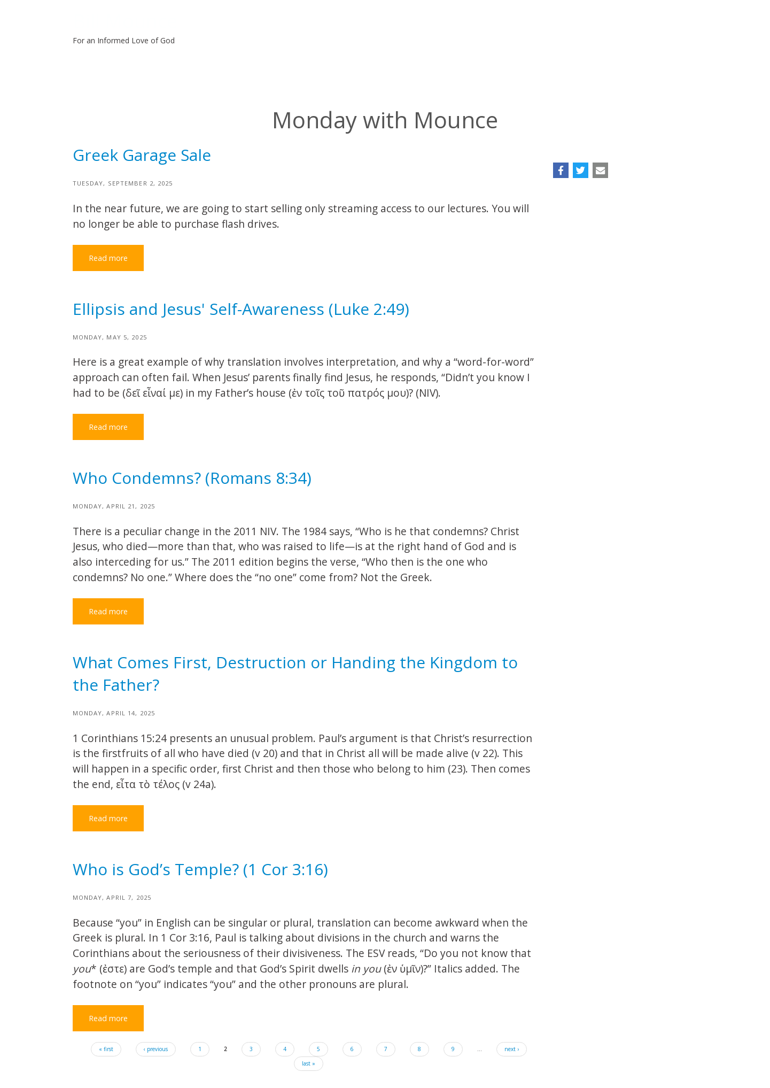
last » (308, 1063)
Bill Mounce (125, 21)
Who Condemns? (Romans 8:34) (192, 478)
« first (106, 1049)
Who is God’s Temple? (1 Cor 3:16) (200, 869)
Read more (108, 258)
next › (511, 1049)
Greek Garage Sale (142, 155)
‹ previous (156, 1049)
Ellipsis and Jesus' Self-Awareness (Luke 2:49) (241, 309)
